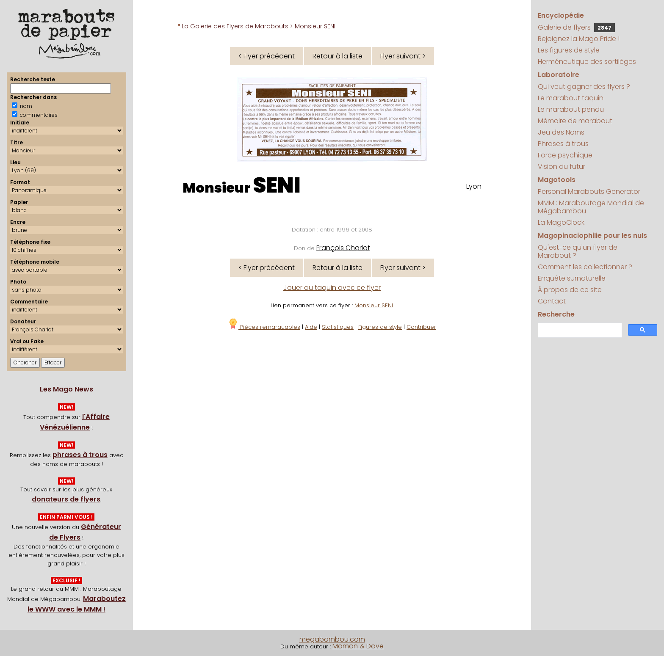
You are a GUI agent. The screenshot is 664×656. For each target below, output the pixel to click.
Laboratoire (558, 75)
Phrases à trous (563, 144)
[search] (579, 330)
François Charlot (343, 248)
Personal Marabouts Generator (589, 191)
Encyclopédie (561, 15)
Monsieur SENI (373, 305)
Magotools (556, 180)
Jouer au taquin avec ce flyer (332, 287)
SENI (277, 185)
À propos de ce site (570, 290)
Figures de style (380, 327)
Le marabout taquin (570, 98)
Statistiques (338, 327)
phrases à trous (80, 455)
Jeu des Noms (561, 132)
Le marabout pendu (571, 109)
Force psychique (565, 155)
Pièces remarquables (264, 327)
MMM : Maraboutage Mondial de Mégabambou (591, 207)
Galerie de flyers (576, 27)
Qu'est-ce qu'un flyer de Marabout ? (577, 251)
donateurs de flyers (66, 499)
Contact (552, 301)
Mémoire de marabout (575, 121)
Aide (311, 327)
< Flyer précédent (266, 56)
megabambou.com (332, 639)
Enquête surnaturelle (572, 278)
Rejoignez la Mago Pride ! (579, 39)
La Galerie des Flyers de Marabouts (235, 26)
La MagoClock (561, 222)
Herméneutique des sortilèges (587, 61)
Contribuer (421, 327)
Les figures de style (569, 50)
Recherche (556, 314)
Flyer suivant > (403, 56)
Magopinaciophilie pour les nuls (592, 235)
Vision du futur (561, 166)
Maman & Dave (358, 646)
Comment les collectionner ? (585, 267)
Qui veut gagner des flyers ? (584, 86)
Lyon (473, 186)
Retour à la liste (337, 56)
